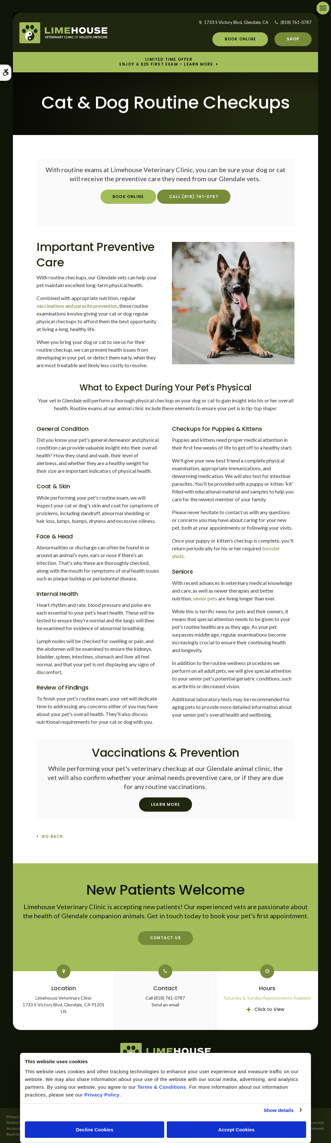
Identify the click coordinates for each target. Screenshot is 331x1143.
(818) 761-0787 (296, 22)
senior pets (205, 598)
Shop (293, 39)
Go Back (52, 836)
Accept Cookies (236, 1129)
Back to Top (16, 1134)
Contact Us (165, 937)
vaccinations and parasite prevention (77, 306)
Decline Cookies (94, 1129)
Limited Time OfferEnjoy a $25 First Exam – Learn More (166, 62)
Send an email (165, 1004)
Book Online (240, 39)
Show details (279, 1110)
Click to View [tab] (269, 1009)
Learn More (165, 804)
